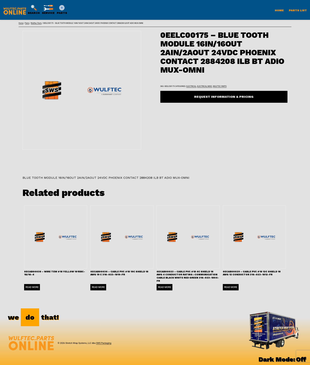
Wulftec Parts (36, 23)
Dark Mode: (282, 359)
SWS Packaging (103, 343)
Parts (27, 23)
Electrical (191, 86)
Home (279, 10)
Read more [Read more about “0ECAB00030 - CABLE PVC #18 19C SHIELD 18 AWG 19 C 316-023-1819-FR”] (98, 287)
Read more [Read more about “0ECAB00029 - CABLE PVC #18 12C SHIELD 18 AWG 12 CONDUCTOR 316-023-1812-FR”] (230, 287)
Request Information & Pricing (223, 97)
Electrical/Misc (204, 86)
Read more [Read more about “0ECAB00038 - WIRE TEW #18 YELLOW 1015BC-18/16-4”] (32, 287)
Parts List (298, 10)
